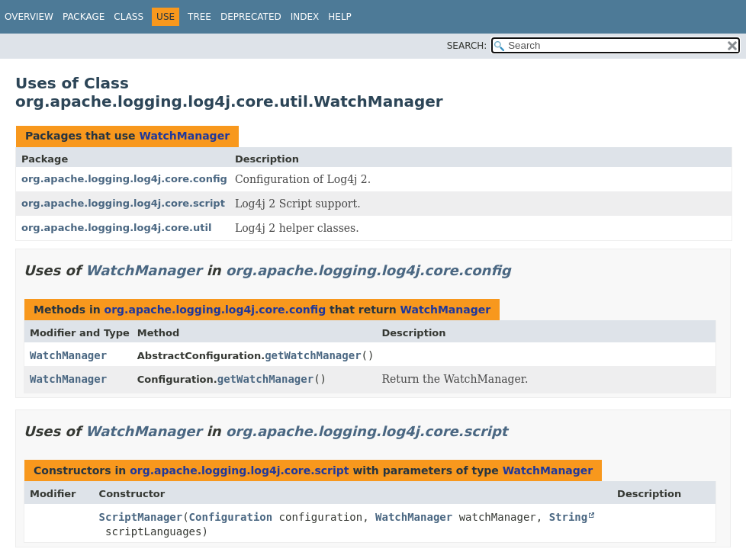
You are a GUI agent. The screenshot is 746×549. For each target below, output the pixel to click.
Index (305, 16)
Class (128, 16)
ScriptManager (141, 517)
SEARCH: (467, 45)
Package (84, 16)
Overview (29, 16)
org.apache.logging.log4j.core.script (123, 203)
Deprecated (250, 16)
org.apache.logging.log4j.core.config (124, 179)
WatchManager (184, 136)
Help (340, 16)
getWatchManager (313, 355)
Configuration (231, 517)
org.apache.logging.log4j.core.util (116, 227)
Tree (199, 16)
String (568, 517)
